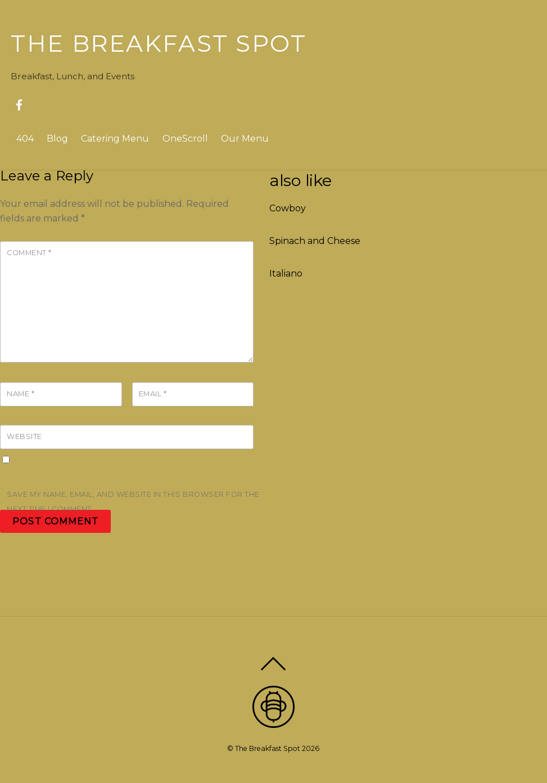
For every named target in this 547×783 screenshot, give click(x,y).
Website (24, 436)
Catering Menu (115, 138)
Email (153, 394)
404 (25, 138)
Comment (29, 252)
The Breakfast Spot (267, 748)
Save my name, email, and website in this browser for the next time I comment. (133, 501)
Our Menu (245, 138)
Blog (57, 138)
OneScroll (185, 138)
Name (20, 394)
